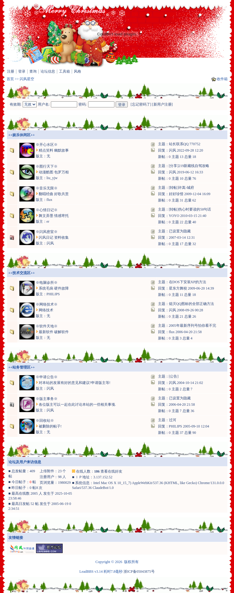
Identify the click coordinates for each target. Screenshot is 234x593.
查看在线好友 (111, 471)
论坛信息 (48, 71)
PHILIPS (53, 294)
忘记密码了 (141, 104)
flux (49, 200)
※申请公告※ (47, 377)
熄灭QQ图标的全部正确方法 (191, 304)
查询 (33, 71)
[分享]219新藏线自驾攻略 (189, 166)
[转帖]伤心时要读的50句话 (190, 209)
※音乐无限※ (47, 188)
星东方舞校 (178, 288)
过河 (172, 420)
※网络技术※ (47, 304)
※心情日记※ (47, 210)
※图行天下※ (47, 166)
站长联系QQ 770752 (184, 144)
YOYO (174, 216)
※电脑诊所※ (47, 282)
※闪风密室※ (47, 232)
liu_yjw (52, 178)
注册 (10, 71)
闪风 (172, 150)
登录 (21, 71)
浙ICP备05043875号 (139, 571)
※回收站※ (45, 420)
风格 (77, 71)
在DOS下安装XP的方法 (187, 282)
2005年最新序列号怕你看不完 (192, 325)
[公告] (174, 376)
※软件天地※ (47, 326)
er (48, 221)
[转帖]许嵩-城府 (181, 187)
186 (97, 471)
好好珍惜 (176, 194)
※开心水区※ (47, 145)
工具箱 (64, 71)
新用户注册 (162, 104)
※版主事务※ (47, 399)
